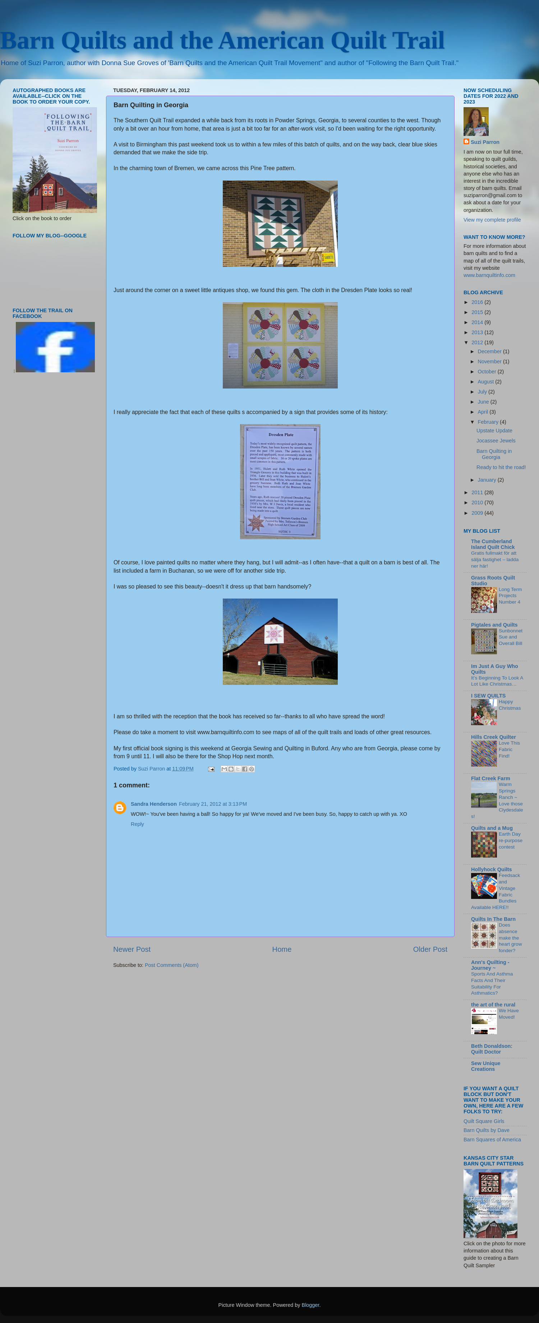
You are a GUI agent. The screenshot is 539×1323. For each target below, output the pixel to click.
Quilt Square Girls (484, 1121)
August (487, 382)
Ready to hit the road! (501, 467)
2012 (477, 342)
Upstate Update (494, 430)
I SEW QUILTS (488, 696)
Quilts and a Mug (492, 828)
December (490, 351)
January (488, 480)
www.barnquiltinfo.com (489, 275)
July (483, 392)
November (490, 361)
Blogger (310, 1305)
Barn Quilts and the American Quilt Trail (222, 40)
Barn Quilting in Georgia (494, 454)
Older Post (430, 949)
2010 (477, 502)
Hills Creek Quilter (493, 737)
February (489, 422)
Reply (137, 824)
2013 (477, 332)
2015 (477, 312)
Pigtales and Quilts (494, 625)
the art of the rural (493, 1005)
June (484, 402)
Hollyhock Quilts (491, 869)
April (484, 412)
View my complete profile (492, 220)
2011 (477, 492)
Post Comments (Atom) (172, 965)
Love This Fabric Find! (509, 749)
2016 (477, 302)
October (488, 371)
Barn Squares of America (492, 1139)
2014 (477, 322)
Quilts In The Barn (493, 919)
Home (282, 949)
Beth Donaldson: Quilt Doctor (491, 1049)
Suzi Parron (485, 142)
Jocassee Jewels (496, 441)
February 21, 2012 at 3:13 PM (213, 804)
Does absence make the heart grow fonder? (510, 937)
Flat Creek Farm (490, 778)
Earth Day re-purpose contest (510, 840)
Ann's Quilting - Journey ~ (490, 965)
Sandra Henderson (154, 804)
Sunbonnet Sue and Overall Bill (510, 637)
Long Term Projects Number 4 (510, 596)
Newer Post (132, 949)
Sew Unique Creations (486, 1066)
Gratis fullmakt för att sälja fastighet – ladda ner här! (495, 559)
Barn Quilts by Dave (487, 1130)
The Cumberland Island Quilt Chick (493, 544)
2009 (477, 513)
